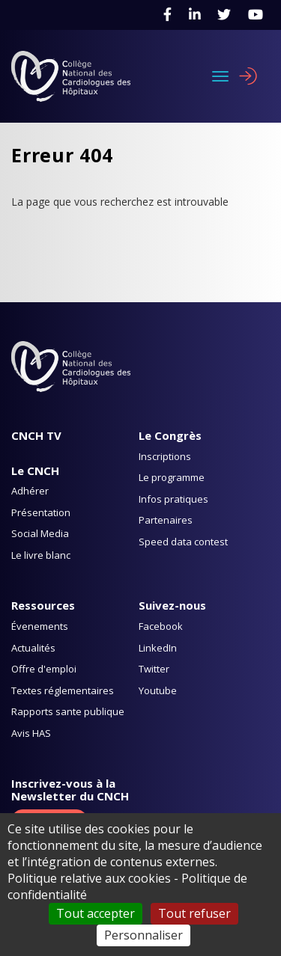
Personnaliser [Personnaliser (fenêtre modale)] (143, 935)
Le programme (172, 477)
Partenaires (166, 520)
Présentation (40, 512)
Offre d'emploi (43, 668)
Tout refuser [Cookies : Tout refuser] (194, 913)
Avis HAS (31, 733)
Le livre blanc (40, 555)
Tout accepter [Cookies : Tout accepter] (95, 913)
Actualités (33, 648)
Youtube (158, 690)
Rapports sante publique (67, 711)
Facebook (161, 626)
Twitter (154, 668)
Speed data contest (183, 541)
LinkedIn (158, 648)
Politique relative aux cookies (89, 878)
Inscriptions (165, 456)
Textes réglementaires (62, 690)
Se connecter (248, 76)
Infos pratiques (173, 499)
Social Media (40, 533)
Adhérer (30, 490)
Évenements (39, 626)
